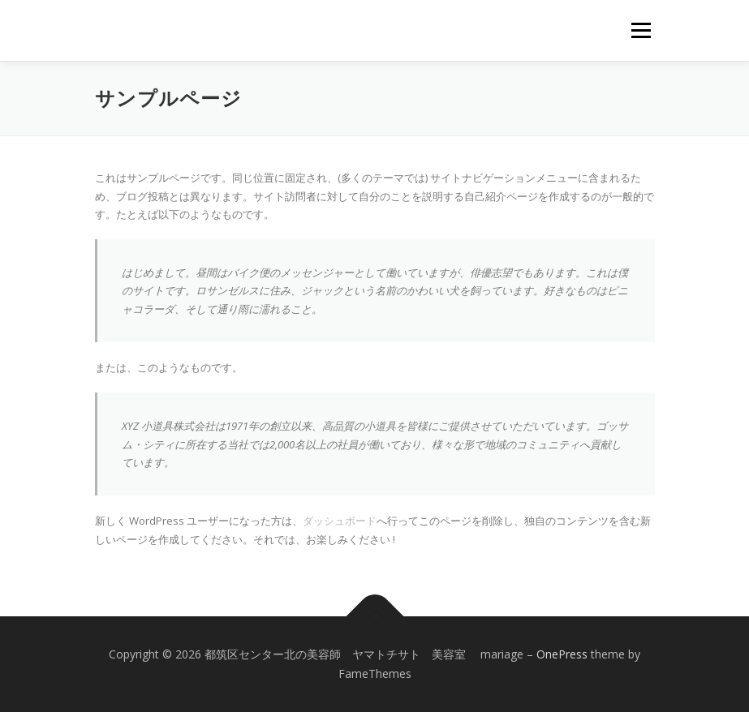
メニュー (640, 30)
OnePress (562, 654)
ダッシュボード (340, 520)
